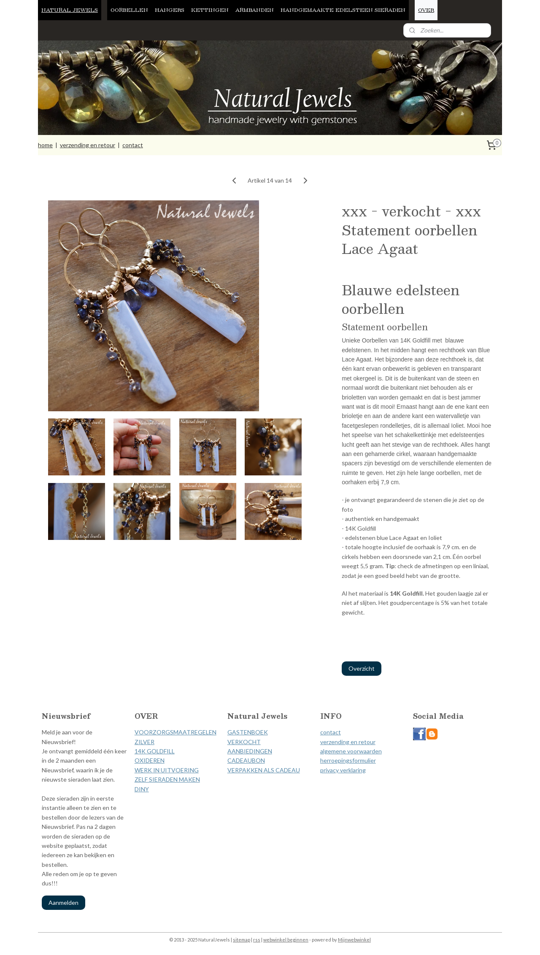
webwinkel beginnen (285, 939)
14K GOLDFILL (155, 751)
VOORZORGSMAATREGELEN (175, 732)
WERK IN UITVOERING (167, 770)
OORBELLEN (129, 9)
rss (256, 939)
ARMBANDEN (254, 9)
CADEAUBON (246, 760)
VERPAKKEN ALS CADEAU (263, 770)
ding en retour (356, 741)
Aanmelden (63, 902)
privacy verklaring (343, 770)
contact (132, 144)
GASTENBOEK (247, 732)
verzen (329, 741)
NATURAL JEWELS (69, 9)
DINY (142, 789)
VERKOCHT (244, 741)
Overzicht (361, 668)
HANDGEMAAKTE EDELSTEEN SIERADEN (343, 9)
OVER (426, 9)
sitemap (241, 939)
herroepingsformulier (348, 760)
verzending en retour (87, 144)
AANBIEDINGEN (249, 751)
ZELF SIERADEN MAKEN (167, 779)
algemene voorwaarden (351, 751)
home (45, 144)
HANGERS (169, 9)
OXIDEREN (150, 760)
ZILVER (144, 741)
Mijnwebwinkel (354, 939)
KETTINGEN (210, 9)
